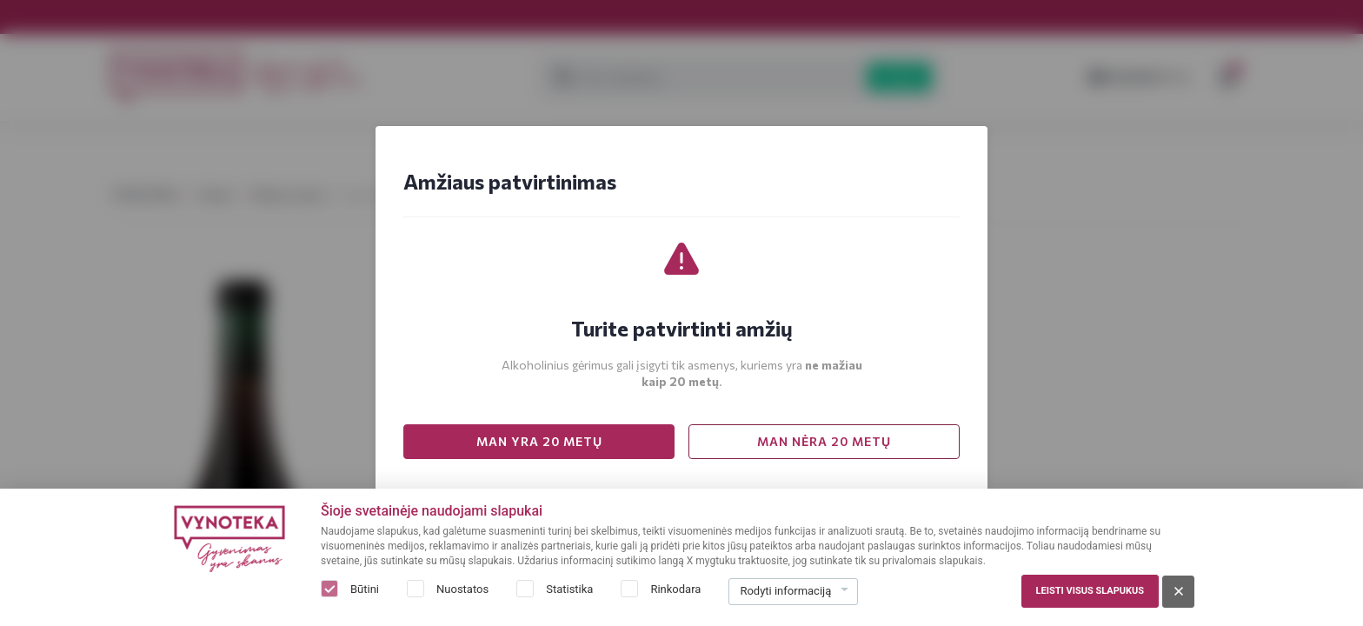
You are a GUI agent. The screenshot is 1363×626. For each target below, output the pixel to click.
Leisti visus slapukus (1090, 590)
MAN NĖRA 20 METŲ (824, 441)
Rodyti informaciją (785, 590)
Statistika (569, 589)
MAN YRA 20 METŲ (539, 441)
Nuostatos (462, 589)
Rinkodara (675, 589)
